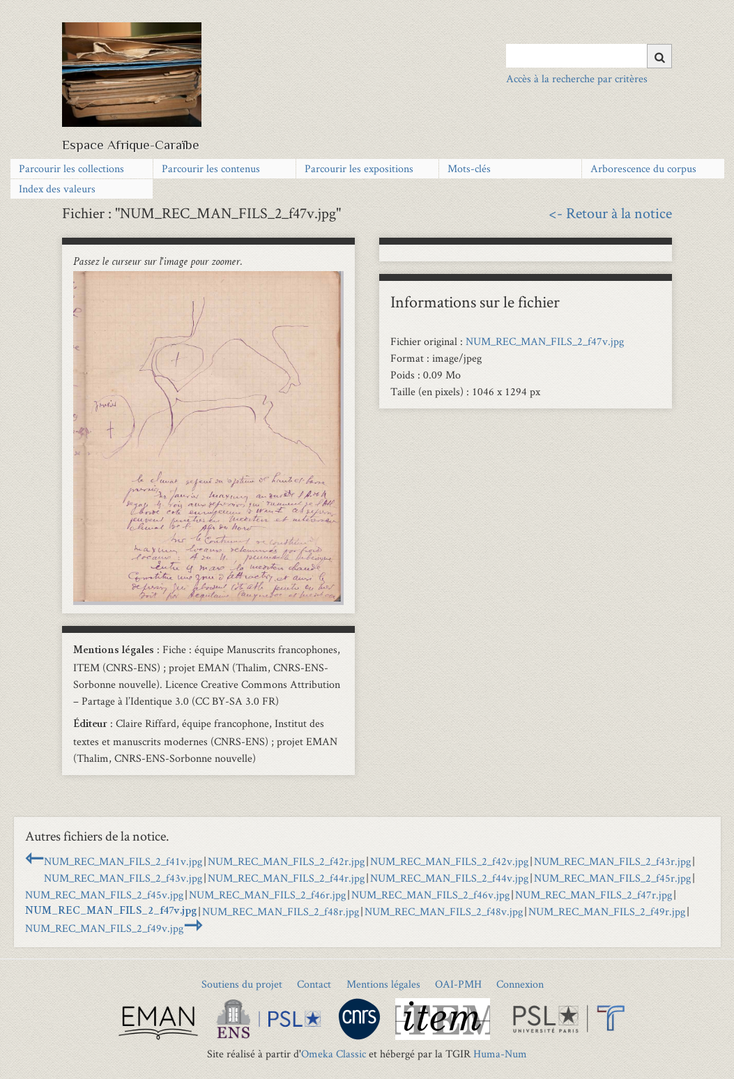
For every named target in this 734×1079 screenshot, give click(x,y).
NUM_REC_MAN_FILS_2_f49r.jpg (606, 911)
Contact (314, 984)
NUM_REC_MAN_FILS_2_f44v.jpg (449, 878)
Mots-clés (469, 168)
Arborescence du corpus (643, 168)
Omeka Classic (333, 1053)
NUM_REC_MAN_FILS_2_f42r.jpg (286, 861)
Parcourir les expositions (359, 168)
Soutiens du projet (241, 984)
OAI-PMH (458, 984)
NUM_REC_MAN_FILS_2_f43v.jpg (123, 878)
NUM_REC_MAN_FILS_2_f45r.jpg (612, 878)
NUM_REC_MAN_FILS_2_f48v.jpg (444, 911)
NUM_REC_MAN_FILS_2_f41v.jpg (123, 861)
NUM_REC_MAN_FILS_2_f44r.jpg (286, 878)
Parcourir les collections (71, 168)
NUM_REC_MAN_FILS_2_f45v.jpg (104, 894)
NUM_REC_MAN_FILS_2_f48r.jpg (280, 911)
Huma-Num (500, 1053)
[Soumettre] (659, 56)
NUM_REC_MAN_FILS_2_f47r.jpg (593, 894)
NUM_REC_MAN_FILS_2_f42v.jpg (449, 861)
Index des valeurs (57, 188)
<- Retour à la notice (610, 212)
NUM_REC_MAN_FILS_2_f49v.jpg (104, 928)
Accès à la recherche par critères (577, 78)
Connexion (520, 984)
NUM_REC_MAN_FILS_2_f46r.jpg (267, 894)
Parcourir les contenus (211, 168)
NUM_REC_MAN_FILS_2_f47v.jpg (545, 341)
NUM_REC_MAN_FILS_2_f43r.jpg (612, 861)
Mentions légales (383, 984)
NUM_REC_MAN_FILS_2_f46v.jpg (430, 894)
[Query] (589, 56)
